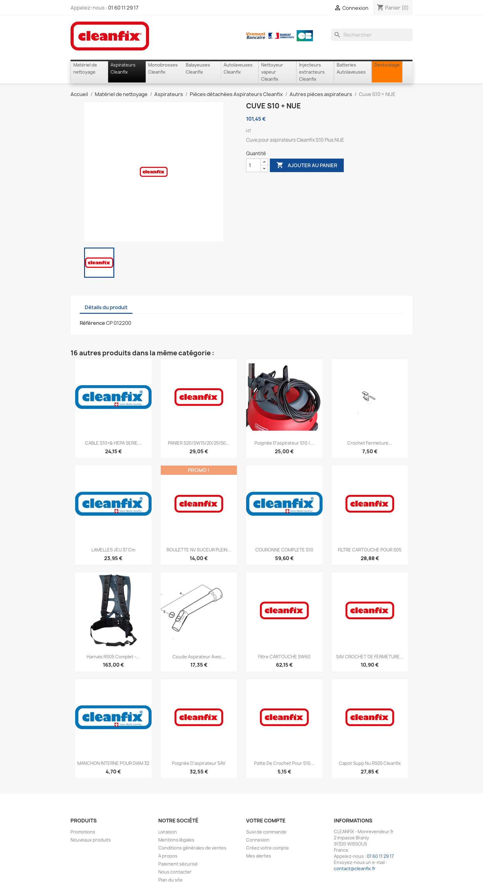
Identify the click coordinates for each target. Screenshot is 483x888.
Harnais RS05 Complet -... (113, 657)
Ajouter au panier (306, 165)
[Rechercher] (371, 35)
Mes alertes (258, 856)
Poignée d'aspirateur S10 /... (284, 443)
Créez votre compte (267, 848)
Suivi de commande (266, 832)
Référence (92, 323)
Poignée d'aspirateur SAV (198, 763)
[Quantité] (253, 165)
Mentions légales (176, 840)
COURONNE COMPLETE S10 (284, 550)
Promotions (83, 832)
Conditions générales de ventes (192, 848)
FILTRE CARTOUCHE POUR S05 (369, 550)
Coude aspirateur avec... (198, 657)
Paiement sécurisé (178, 864)
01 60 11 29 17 (123, 7)
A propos (167, 856)
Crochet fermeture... (369, 443)
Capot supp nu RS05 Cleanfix (370, 763)
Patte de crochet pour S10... (284, 763)
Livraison (167, 832)
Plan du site (170, 880)
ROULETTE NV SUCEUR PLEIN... (199, 550)
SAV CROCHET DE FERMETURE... (370, 657)
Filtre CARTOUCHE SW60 (284, 657)
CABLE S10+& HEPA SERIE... (113, 443)
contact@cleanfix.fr (354, 868)
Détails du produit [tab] (106, 307)
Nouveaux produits (91, 840)
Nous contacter (175, 872)
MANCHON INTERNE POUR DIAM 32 (113, 763)
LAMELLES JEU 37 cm (113, 550)
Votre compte (266, 820)
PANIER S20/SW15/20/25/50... (198, 443)
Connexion (258, 840)
